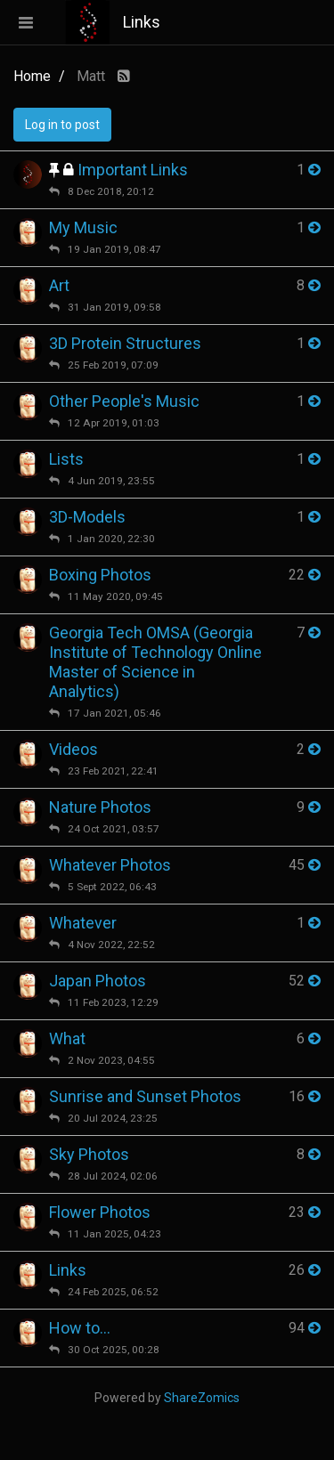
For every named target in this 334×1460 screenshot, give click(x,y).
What (67, 1038)
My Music (83, 227)
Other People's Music (124, 401)
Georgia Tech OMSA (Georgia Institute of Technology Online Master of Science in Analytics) (155, 662)
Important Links (132, 169)
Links (67, 1270)
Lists (66, 459)
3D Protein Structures (125, 343)
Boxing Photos (100, 574)
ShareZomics (202, 1398)
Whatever (83, 922)
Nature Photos (100, 807)
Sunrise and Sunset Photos (145, 1096)
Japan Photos (97, 980)
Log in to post (62, 125)
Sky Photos (89, 1154)
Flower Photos (100, 1212)
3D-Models (87, 516)
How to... (79, 1327)
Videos (73, 749)
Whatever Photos (110, 865)
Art (59, 285)
